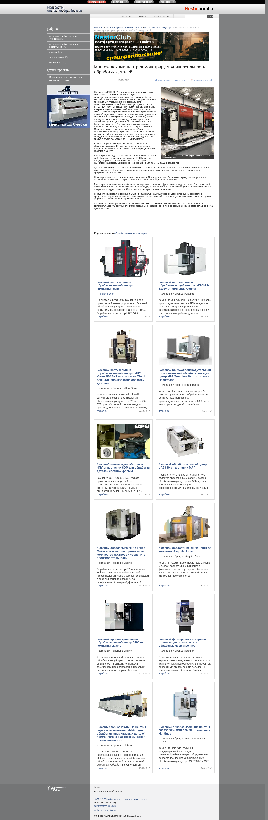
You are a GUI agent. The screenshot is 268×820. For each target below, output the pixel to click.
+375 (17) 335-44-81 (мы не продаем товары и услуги (120, 799)
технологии (58, 57)
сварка (55, 52)
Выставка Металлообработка (65, 78)
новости (142, 16)
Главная (98, 27)
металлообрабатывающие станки (64, 37)
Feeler (102, 293)
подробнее (102, 316)
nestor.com (96, 2)
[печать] (180, 80)
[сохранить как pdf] (201, 80)
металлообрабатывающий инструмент (64, 45)
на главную (126, 16)
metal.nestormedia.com (105, 810)
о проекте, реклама (161, 16)
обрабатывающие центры (158, 27)
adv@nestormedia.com (105, 806)
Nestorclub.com (134, 816)
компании (57, 62)
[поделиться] (162, 80)
